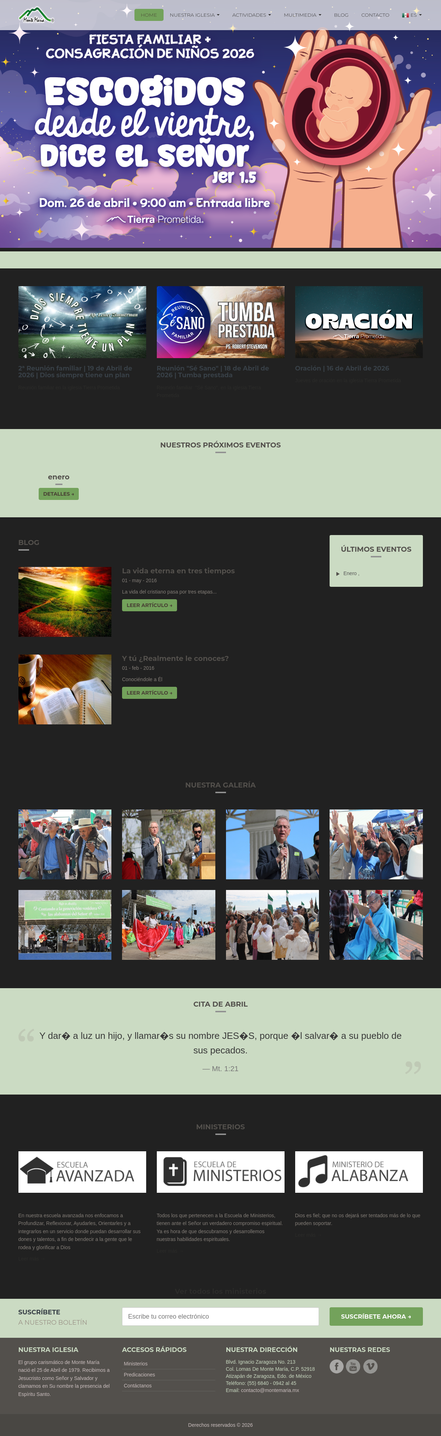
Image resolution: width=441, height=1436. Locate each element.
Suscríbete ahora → (376, 1316)
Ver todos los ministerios (220, 1291)
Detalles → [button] (58, 494)
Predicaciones (139, 1374)
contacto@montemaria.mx (270, 1390)
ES (411, 15)
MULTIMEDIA (302, 15)
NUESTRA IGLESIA (195, 15)
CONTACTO (376, 15)
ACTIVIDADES (251, 15)
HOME (149, 15)
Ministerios (136, 1364)
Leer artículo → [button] (149, 605)
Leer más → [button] (31, 1259)
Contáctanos (138, 1385)
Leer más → (308, 1235)
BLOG (341, 15)
